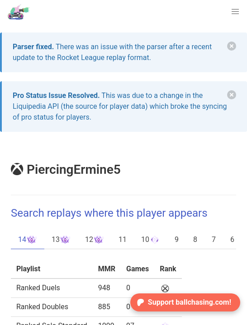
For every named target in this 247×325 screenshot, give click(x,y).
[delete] (231, 46)
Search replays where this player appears (109, 213)
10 (150, 239)
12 (94, 239)
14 (27, 239)
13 (61, 239)
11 (123, 239)
